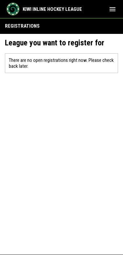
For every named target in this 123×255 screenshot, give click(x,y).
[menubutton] (112, 9)
